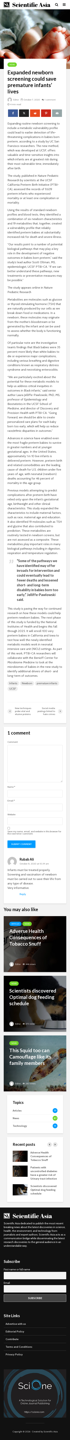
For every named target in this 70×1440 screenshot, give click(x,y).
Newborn (27, 683)
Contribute (12, 1339)
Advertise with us (16, 1324)
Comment (12, 742)
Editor (13, 99)
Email (11, 801)
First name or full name (17, 1269)
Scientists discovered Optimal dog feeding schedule (43, 1189)
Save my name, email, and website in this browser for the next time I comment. (34, 832)
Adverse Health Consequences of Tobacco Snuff (41, 1156)
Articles (15, 924)
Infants (13, 683)
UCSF (12, 688)
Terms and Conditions (19, 1346)
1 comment (50, 99)
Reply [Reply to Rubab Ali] (23, 894)
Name (11, 787)
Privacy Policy (14, 1354)
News (12, 64)
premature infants (47, 683)
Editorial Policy (15, 1331)
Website (11, 814)
